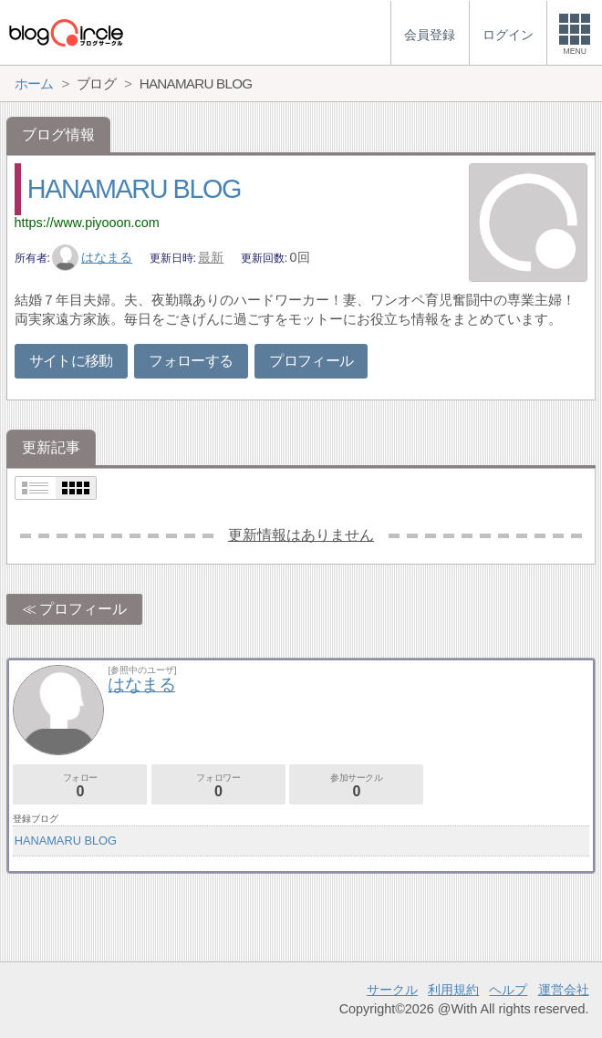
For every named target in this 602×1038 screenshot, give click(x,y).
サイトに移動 (71, 360)
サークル (392, 989)
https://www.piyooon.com (87, 222)
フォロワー (218, 786)
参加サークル (356, 786)
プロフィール (311, 360)
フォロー (80, 786)
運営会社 (563, 989)
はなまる (92, 257)
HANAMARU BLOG (134, 188)
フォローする (191, 360)
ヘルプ (508, 989)
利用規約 (453, 989)
